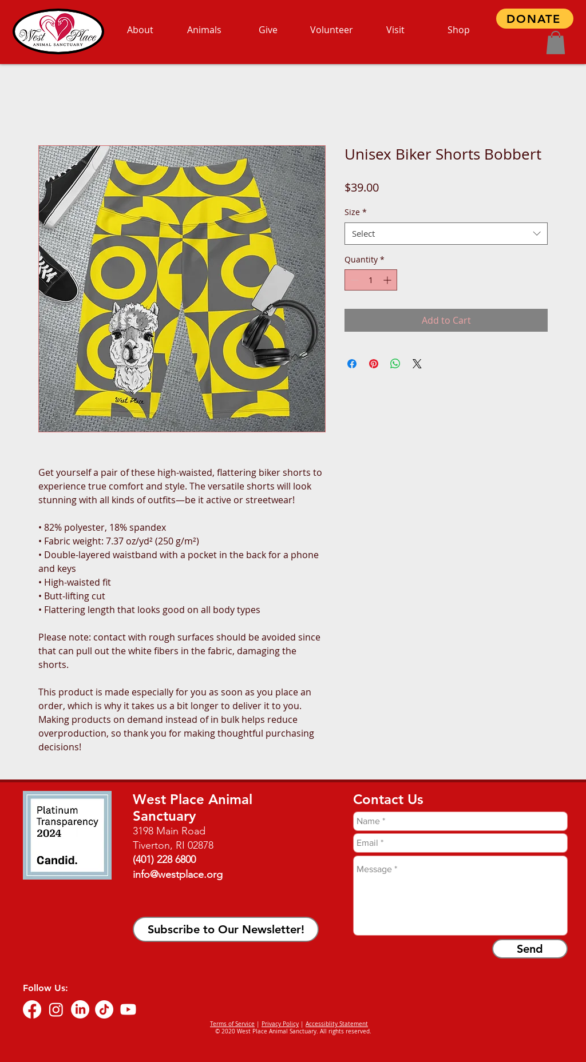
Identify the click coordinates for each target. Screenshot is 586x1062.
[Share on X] (417, 364)
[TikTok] (104, 1009)
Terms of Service (232, 1024)
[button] (555, 42)
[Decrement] (353, 280)
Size (356, 211)
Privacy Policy (280, 1024)
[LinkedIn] (80, 1009)
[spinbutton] (371, 280)
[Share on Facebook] (352, 364)
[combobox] (446, 233)
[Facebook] (32, 1009)
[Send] (530, 948)
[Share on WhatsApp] (395, 364)
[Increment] (388, 280)
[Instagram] (56, 1009)
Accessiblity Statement (337, 1024)
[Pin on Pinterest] (374, 364)
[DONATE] (534, 19)
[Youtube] (128, 1009)
